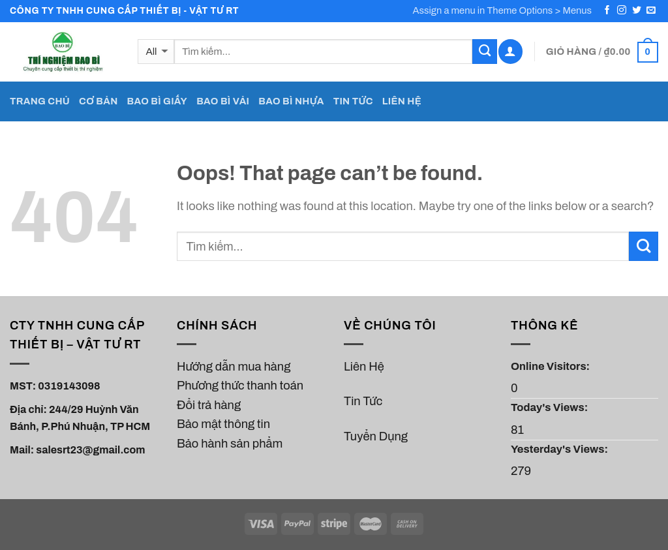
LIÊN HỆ (401, 101)
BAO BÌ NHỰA (291, 101)
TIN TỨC (353, 101)
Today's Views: (550, 407)
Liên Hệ (364, 366)
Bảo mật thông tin (223, 424)
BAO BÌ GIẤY (157, 101)
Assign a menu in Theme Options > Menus (502, 10)
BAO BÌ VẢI (222, 101)
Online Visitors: (551, 366)
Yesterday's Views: (560, 449)
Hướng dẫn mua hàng (233, 366)
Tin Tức (363, 401)
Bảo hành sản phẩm (229, 443)
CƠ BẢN (98, 101)
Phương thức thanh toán (240, 385)
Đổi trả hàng (209, 405)
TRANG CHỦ (40, 101)
